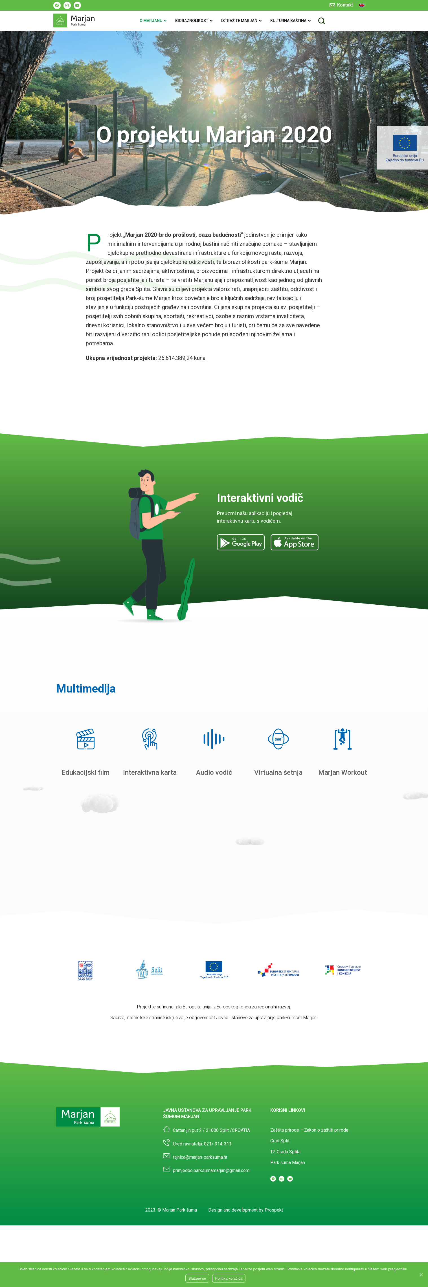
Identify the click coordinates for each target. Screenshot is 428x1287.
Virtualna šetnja (278, 772)
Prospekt (274, 1210)
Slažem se (197, 1278)
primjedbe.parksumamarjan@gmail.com (211, 1170)
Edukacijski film (85, 772)
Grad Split (279, 1140)
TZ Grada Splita (285, 1151)
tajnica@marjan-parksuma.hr (200, 1157)
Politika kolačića (229, 1278)
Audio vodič (214, 772)
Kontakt (345, 5)
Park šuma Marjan (287, 1162)
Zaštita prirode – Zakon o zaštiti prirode (309, 1130)
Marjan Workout (342, 772)
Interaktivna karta (150, 772)
